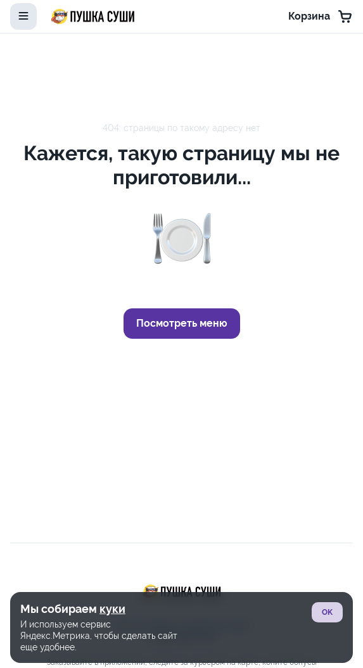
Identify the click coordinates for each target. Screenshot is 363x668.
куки (112, 608)
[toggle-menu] (23, 16)
